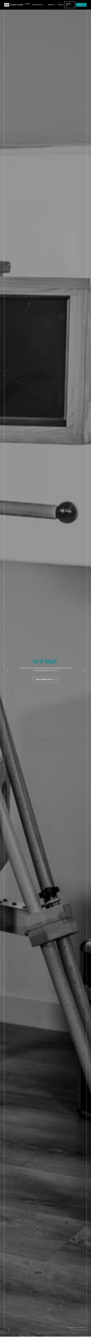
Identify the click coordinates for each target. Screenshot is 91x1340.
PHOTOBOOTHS (38, 4)
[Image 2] (43, 1334)
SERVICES (52, 4)
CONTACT (81, 4)
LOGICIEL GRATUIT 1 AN (70, 5)
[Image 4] (52, 1334)
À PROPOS (60, 3)
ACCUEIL (27, 3)
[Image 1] (39, 1334)
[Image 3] (47, 1334)
